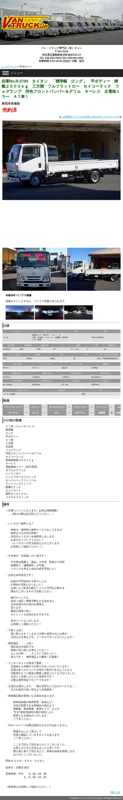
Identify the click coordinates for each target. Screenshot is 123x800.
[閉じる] (115, 792)
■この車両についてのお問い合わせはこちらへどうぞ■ (90, 117)
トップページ (8, 66)
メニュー (16, 73)
